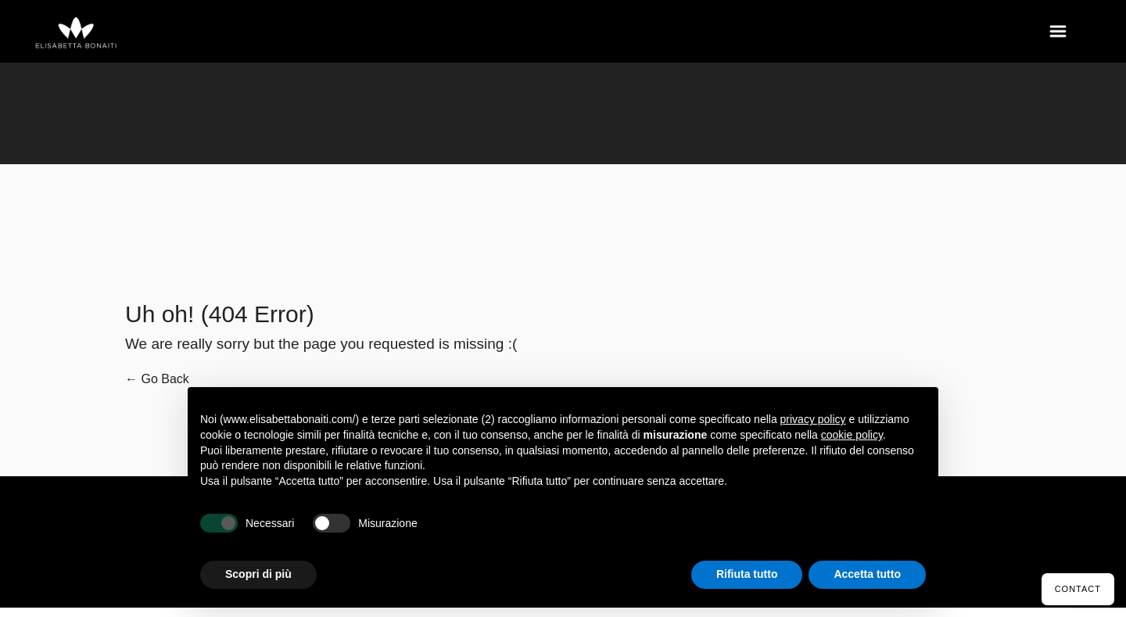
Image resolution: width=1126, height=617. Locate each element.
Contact (1078, 589)
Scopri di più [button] (258, 574)
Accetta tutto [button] (867, 574)
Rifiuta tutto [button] (747, 574)
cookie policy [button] (852, 435)
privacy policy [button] (813, 419)
